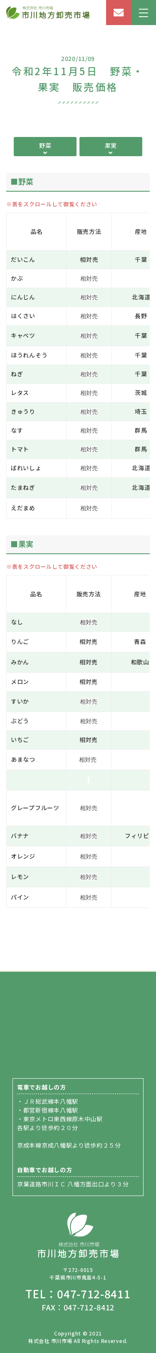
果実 (111, 145)
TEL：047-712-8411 (77, 1293)
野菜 (45, 145)
